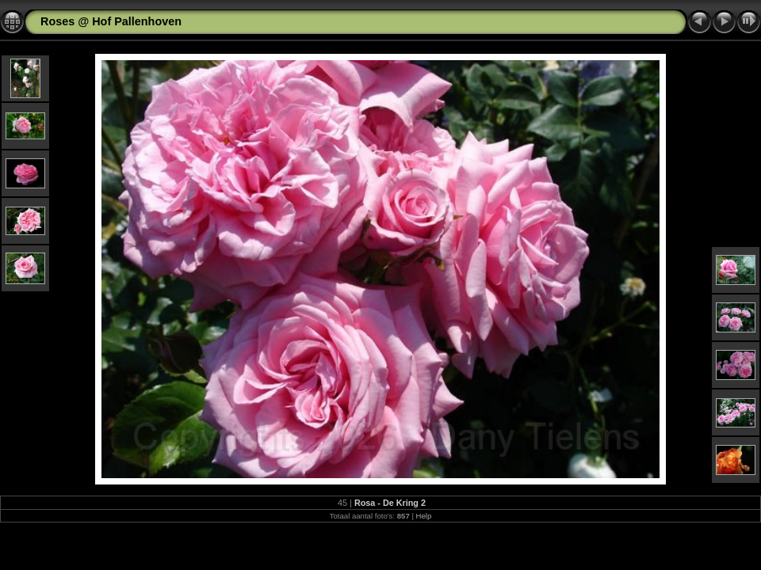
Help (424, 515)
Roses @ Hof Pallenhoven (111, 21)
